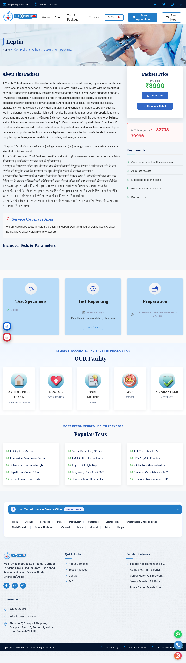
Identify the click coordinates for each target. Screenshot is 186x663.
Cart (114, 17)
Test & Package (72, 17)
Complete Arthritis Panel (143, 576)
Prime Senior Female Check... (146, 594)
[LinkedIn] (181, 4)
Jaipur (132, 527)
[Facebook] (155, 4)
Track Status (93, 326)
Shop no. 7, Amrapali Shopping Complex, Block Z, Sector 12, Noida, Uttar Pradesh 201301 (32, 634)
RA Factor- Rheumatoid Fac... (149, 463)
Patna (163, 527)
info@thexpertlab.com (23, 623)
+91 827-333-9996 (47, 4)
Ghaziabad (104, 521)
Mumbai (148, 527)
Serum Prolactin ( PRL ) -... (86, 449)
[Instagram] (172, 4)
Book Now (155, 95)
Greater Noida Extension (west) (30, 527)
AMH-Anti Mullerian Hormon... (88, 456)
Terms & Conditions (136, 654)
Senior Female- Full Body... (24, 477)
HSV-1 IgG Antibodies (145, 456)
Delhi (66, 521)
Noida (15, 521)
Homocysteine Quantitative (86, 477)
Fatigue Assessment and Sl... (145, 570)
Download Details (155, 106)
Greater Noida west (93, 527)
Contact (94, 17)
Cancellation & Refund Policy (169, 654)
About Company (77, 570)
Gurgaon (31, 521)
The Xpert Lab (28, 654)
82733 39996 (18, 615)
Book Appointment (142, 17)
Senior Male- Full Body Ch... (145, 582)
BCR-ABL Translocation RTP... (150, 477)
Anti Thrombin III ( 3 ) (144, 449)
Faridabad (49, 521)
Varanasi (116, 527)
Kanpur (16, 534)
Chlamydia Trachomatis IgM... (26, 463)
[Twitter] (164, 4)
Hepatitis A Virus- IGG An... (24, 470)
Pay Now (171, 17)
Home (46, 17)
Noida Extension (65, 527)
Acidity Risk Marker (19, 449)
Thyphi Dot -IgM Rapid (83, 463)
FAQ (69, 588)
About (58, 17)
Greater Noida (126, 521)
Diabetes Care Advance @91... (150, 470)
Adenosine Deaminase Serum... (27, 456)
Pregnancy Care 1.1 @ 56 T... (87, 470)
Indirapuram (83, 521)
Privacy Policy (111, 654)
